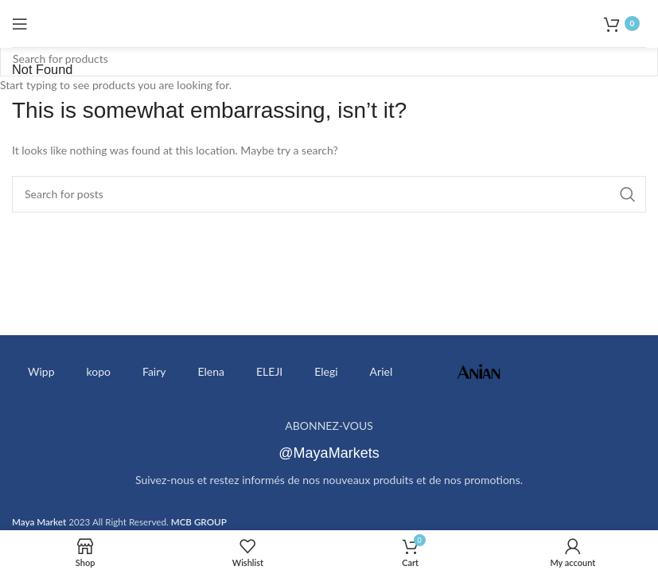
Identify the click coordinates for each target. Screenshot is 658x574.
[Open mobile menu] (20, 24)
